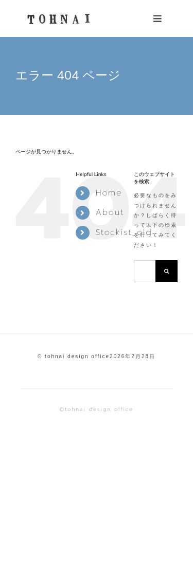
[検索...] (144, 271)
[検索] (166, 271)
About (110, 212)
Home (109, 193)
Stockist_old (124, 232)
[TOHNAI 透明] (57, 13)
